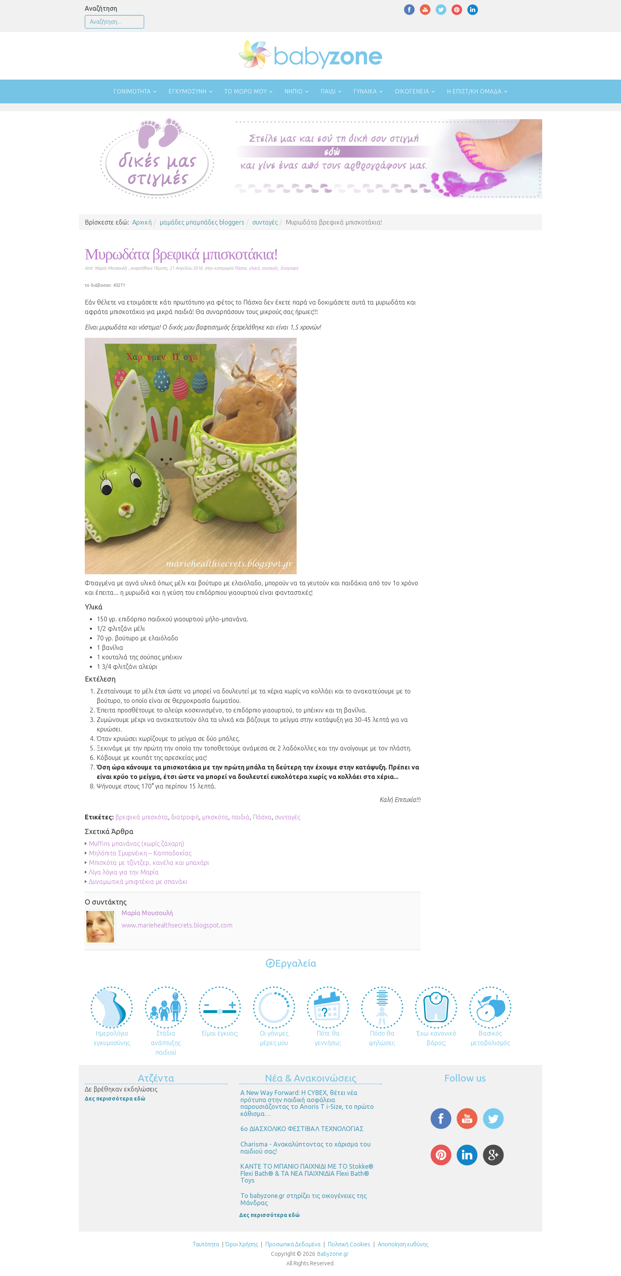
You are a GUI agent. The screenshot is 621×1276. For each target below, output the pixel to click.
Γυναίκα (365, 91)
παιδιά (240, 817)
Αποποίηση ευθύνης (403, 1244)
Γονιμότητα (132, 91)
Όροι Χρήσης (241, 1244)
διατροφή (289, 268)
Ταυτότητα (206, 1244)
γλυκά (254, 268)
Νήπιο (294, 91)
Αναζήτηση (101, 8)
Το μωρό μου (246, 91)
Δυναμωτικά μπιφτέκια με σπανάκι (138, 881)
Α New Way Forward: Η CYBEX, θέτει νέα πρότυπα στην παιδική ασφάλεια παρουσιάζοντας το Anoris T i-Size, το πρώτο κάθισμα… (307, 1103)
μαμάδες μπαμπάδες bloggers (202, 222)
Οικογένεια (412, 91)
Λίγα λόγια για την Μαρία (124, 872)
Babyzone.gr (333, 1254)
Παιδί (328, 91)
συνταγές (265, 222)
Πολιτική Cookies (348, 1244)
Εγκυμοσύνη (188, 91)
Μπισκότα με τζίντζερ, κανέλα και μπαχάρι (149, 862)
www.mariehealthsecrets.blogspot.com (177, 925)
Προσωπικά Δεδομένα (292, 1244)
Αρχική (142, 222)
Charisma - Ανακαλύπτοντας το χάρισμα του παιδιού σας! (305, 1148)
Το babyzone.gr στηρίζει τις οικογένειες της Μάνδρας (303, 1199)
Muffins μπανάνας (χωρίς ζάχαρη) (136, 843)
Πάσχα (240, 268)
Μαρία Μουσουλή (147, 912)
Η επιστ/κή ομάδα (474, 91)
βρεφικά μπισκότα (141, 817)
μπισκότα (215, 817)
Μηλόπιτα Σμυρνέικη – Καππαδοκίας (140, 853)
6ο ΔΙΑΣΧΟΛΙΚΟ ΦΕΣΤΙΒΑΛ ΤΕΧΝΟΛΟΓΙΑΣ (302, 1128)
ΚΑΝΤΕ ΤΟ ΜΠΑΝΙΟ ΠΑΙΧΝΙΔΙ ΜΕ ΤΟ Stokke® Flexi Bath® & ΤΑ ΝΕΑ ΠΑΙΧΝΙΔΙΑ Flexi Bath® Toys (306, 1173)
